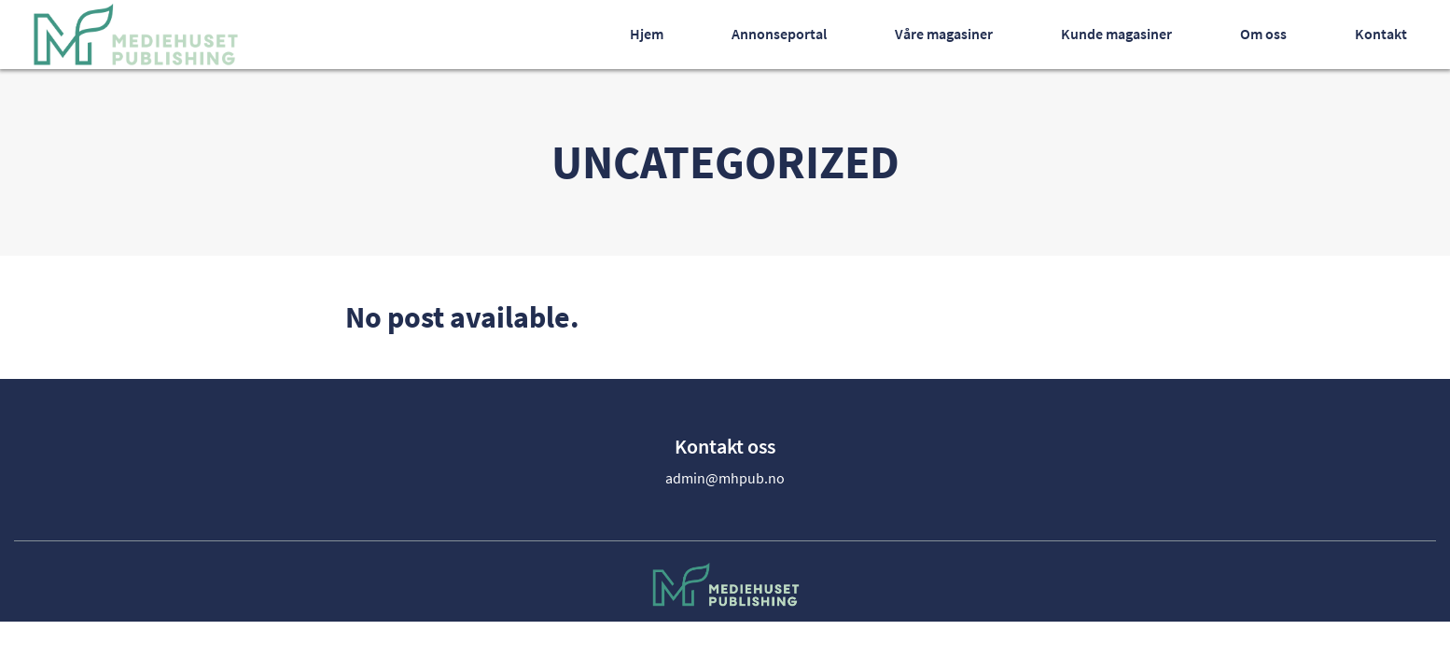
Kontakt (1381, 33)
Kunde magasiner (1116, 33)
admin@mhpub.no (725, 478)
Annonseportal (779, 33)
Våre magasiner (944, 33)
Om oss (1263, 33)
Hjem (646, 33)
